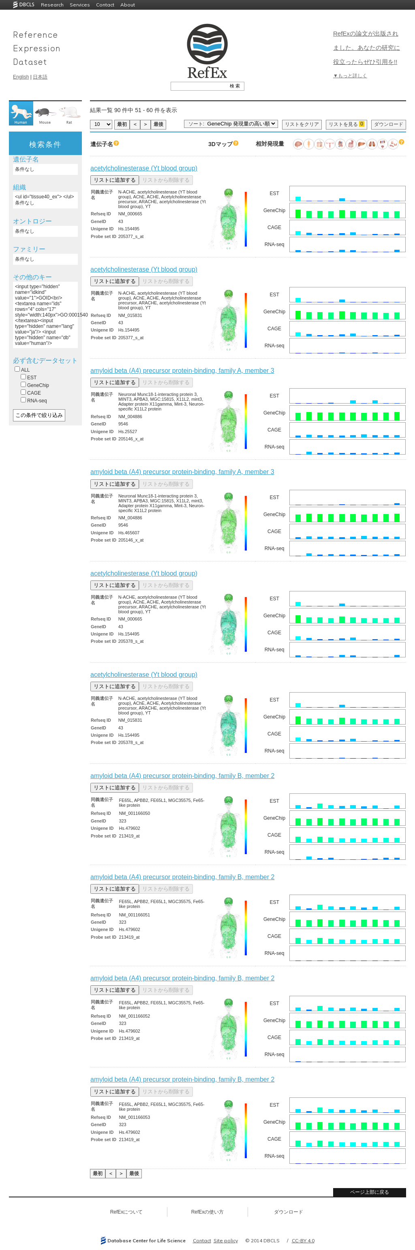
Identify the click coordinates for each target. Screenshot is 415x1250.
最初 (122, 124)
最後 (158, 124)
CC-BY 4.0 (303, 1240)
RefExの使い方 (207, 1212)
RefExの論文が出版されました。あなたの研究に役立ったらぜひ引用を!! (366, 47)
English (21, 77)
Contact (105, 5)
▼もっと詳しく (350, 76)
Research (52, 5)
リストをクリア (302, 124)
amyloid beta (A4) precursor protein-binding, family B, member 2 (182, 775)
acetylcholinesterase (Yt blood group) (143, 168)
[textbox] (198, 85)
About (127, 5)
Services (80, 5)
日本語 (40, 77)
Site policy (226, 1240)
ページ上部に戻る (369, 1192)
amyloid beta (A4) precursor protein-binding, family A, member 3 (182, 370)
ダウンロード (388, 124)
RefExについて (126, 1212)
